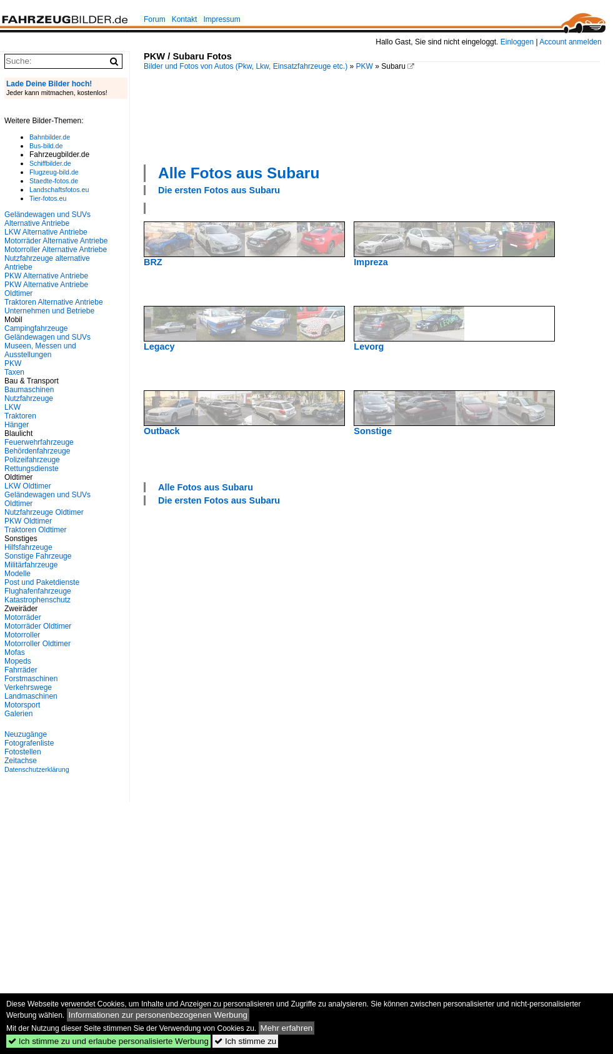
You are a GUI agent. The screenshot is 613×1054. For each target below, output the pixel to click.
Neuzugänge (25, 734)
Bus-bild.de (45, 145)
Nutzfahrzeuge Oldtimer (44, 512)
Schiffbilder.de (50, 163)
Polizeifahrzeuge (32, 459)
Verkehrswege (28, 687)
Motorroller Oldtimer (37, 643)
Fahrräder (20, 670)
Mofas (14, 652)
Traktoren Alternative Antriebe (53, 302)
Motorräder (22, 617)
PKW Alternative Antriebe (46, 275)
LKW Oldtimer (27, 486)
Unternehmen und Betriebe (49, 311)
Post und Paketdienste (41, 582)
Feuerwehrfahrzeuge (39, 442)
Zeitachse (20, 760)
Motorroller (22, 635)
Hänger (16, 424)
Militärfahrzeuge (30, 564)
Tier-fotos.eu (47, 198)
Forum (155, 19)
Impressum (221, 19)
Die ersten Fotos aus (219, 190)
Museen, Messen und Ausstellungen (40, 350)
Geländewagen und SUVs (47, 337)
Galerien (18, 713)
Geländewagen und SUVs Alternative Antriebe (47, 219)
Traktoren (20, 416)
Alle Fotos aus (238, 173)
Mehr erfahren (287, 1028)
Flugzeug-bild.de (54, 172)
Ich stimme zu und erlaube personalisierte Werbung (108, 1041)
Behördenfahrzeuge (37, 451)
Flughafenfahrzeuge (37, 591)
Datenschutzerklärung (36, 769)
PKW (364, 66)
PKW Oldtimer (28, 521)
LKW (12, 407)
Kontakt (184, 19)
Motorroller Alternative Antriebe (55, 249)
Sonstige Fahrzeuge (37, 556)
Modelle (17, 573)
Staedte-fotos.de (53, 181)
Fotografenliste (29, 743)
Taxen (14, 372)
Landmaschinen (30, 696)
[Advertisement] (189, 116)
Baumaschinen (29, 389)
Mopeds (17, 661)
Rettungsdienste (31, 468)
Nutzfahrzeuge (28, 398)
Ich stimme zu (245, 1041)
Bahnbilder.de (49, 137)
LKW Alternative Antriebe (45, 232)
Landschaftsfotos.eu (59, 189)
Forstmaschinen (30, 678)
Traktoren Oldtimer (35, 529)
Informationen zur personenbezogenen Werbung (158, 1015)
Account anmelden (570, 42)
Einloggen (517, 42)
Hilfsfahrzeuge (28, 547)
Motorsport (22, 705)
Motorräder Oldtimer (37, 626)
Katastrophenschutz (37, 599)
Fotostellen (22, 751)
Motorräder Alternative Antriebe (55, 240)
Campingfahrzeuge (35, 328)
